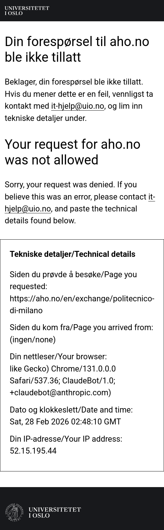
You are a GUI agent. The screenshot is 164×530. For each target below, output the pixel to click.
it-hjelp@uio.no (77, 106)
